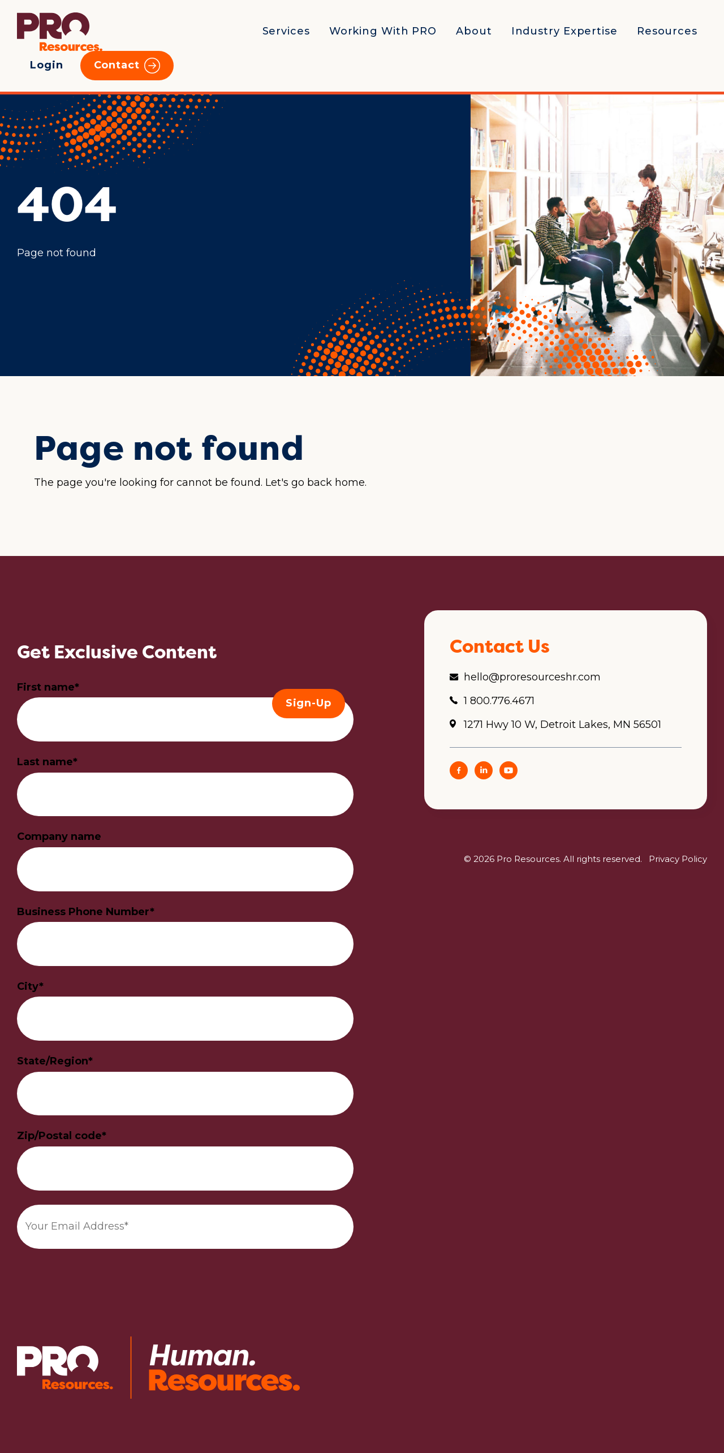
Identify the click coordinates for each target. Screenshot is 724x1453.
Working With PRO (383, 31)
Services (286, 31)
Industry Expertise (564, 31)
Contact (117, 65)
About (474, 31)
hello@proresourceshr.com (532, 677)
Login (46, 65)
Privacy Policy (678, 858)
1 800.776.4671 (499, 701)
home (350, 482)
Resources (667, 31)
